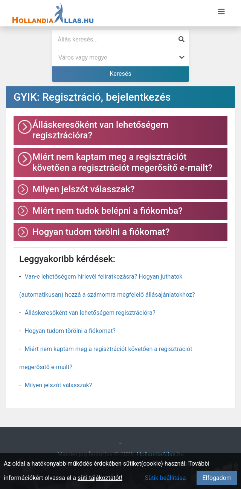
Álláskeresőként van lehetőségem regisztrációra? (89, 312)
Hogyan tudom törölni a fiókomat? (69, 330)
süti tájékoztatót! (100, 477)
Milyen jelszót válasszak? (58, 385)
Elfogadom (217, 477)
